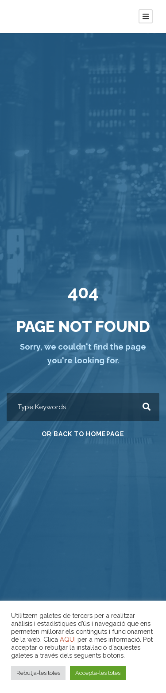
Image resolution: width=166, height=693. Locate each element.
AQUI (68, 639)
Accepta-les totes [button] (97, 673)
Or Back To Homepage (83, 434)
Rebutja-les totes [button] (38, 673)
